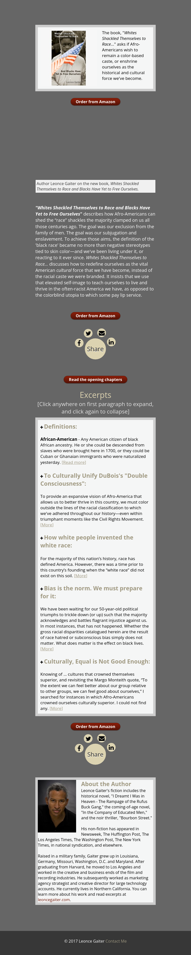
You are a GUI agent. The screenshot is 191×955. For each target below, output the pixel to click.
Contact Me (116, 941)
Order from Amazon (95, 101)
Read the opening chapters (95, 379)
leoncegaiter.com (54, 899)
